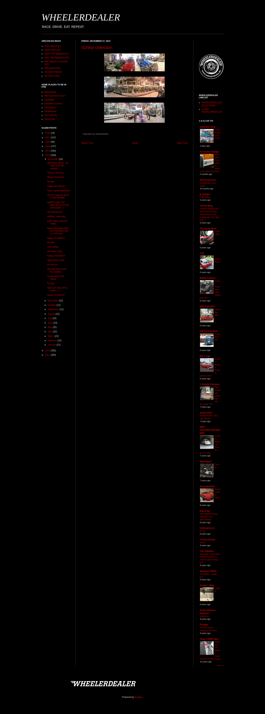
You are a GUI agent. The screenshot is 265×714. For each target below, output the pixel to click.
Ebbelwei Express (53, 103)
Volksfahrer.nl (207, 528)
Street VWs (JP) (52, 50)
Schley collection (96, 47)
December (53, 159)
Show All (220, 666)
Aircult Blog (206, 205)
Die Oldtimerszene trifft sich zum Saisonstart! (209, 517)
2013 (48, 155)
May (50, 327)
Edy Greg (205, 511)
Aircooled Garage (209, 151)
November (53, 300)
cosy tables (53, 246)
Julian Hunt (206, 412)
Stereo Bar (49, 119)
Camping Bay (217, 312)
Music (202, 542)
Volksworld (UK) (52, 68)
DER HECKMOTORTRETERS (210, 430)
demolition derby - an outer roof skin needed (57, 166)
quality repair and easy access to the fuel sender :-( (58, 205)
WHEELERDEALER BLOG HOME (212, 104)
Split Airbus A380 (55, 260)
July (50, 318)
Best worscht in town (54, 95)
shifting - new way (56, 216)
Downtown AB (217, 337)
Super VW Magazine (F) (56, 53)
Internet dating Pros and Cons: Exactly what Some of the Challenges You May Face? (210, 214)
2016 (48, 142)
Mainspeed (206, 461)
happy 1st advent (55, 295)
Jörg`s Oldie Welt (209, 639)
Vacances (204, 616)
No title (50, 181)
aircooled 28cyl (54, 251)
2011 (48, 355)
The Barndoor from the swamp (56, 270)
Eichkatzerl (50, 107)
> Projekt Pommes (210, 384)
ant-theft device (55, 212)
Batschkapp (50, 92)
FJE (202, 253)
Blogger (138, 697)
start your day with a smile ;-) (57, 289)
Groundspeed (207, 486)
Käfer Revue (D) (52, 46)
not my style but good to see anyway (58, 196)
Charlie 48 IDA (207, 539)
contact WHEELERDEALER (212, 110)
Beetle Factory (208, 278)
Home (135, 143)
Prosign (204, 624)
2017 (48, 137)
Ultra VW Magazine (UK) (56, 57)
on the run (52, 264)
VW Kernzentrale (209, 331)
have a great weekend (58, 190)
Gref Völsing (50, 115)
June (50, 323)
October (52, 305)
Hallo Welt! (205, 197)
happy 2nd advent (56, 255)
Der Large (205, 356)
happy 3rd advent (56, 238)
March (51, 336)
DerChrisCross (208, 180)
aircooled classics (53, 72)
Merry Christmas (55, 177)
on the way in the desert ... (55, 277)
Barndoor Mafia (208, 571)
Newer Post (87, 143)
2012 (48, 350)
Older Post (182, 143)
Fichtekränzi (50, 111)
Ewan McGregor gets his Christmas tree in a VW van (58, 231)
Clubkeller (49, 99)
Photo (202, 531)
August (52, 314)
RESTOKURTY (207, 306)
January (52, 345)
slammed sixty (208, 127)
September (54, 309)
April (50, 331)
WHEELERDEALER (81, 17)
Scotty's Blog (207, 585)
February (52, 340)
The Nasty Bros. (208, 228)
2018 (48, 133)
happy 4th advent (56, 186)
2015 (48, 146)
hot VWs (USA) (52, 76)
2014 (48, 150)
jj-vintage (205, 194)
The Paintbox (207, 551)
